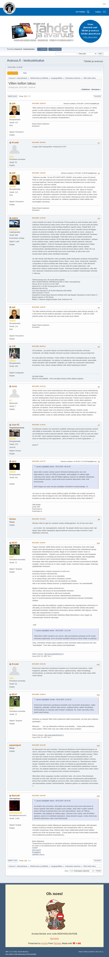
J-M (13, 346)
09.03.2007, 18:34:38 (38, 795)
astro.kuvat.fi (36, 850)
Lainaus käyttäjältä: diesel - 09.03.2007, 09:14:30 (53, 467)
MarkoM (15, 796)
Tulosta (97, 96)
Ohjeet (80, 951)
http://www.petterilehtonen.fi (54, 654)
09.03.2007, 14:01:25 (38, 664)
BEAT (14, 543)
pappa (15, 218)
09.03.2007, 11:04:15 (38, 424)
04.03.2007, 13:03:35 (38, 173)
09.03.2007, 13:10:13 (38, 519)
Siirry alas (12, 96)
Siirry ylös (12, 860)
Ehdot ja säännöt (89, 951)
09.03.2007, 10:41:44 (38, 386)
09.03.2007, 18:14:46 (38, 745)
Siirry (66, 871)
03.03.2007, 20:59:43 (38, 142)
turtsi (14, 386)
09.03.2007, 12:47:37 (38, 461)
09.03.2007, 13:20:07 (38, 542)
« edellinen (85, 89)
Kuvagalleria (36, 852)
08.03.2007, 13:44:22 (38, 218)
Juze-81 (15, 425)
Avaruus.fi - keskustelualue (25, 60)
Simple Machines (23, 951)
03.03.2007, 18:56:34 (38, 103)
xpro (14, 461)
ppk (13, 103)
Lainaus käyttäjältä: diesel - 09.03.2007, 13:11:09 (53, 630)
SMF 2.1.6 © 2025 (11, 951)
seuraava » (96, 89)
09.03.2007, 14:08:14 (38, 694)
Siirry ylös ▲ (100, 951)
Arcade (15, 142)
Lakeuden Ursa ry (38, 854)
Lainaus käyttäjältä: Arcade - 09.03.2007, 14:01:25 (53, 699)
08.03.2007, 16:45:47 (38, 307)
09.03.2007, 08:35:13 (38, 346)
